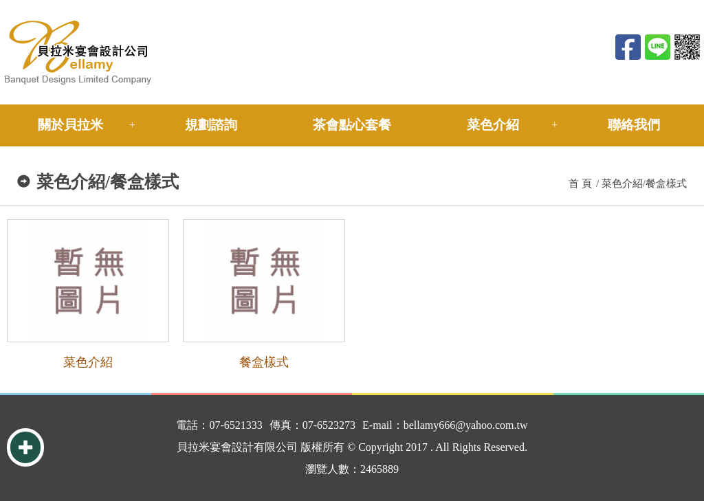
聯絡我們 (634, 125)
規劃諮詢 (211, 125)
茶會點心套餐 (352, 125)
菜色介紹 (493, 125)
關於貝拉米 (70, 125)
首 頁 (580, 183)
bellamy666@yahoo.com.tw (466, 425)
